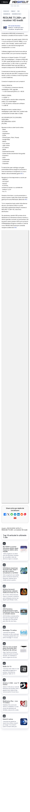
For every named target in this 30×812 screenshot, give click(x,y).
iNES (24, 686)
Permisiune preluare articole (15, 697)
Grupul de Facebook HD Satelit (15, 641)
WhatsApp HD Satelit (15, 647)
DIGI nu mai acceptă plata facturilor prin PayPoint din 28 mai (10, 405)
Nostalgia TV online (10, 387)
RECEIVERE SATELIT (16, 14)
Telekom (11, 686)
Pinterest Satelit (15, 666)
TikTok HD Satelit (15, 657)
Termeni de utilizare (15, 702)
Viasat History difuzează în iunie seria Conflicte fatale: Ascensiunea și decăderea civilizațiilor (15, 501)
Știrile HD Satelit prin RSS (15, 671)
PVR (18, 11)
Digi (4, 683)
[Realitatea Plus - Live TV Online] (23, 460)
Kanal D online (8, 476)
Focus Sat (6, 11)
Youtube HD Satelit (15, 652)
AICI (21, 173)
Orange (5, 686)
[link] (15, 308)
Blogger (17, 717)
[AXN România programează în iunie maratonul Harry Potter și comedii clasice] (23, 368)
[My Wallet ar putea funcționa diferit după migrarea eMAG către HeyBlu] (23, 306)
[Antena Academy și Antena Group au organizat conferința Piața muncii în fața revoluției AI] (15, 520)
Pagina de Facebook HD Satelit (15, 635)
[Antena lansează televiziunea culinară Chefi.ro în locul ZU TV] (23, 348)
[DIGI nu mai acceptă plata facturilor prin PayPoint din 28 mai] (23, 406)
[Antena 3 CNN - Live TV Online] (23, 442)
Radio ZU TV (7, 423)
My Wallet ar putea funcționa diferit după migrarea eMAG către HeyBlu (10, 306)
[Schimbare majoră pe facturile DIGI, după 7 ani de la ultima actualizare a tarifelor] (23, 327)
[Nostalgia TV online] (23, 389)
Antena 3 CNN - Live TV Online (11, 440)
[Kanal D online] (23, 478)
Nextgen (22, 683)
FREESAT (13, 11)
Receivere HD (7, 14)
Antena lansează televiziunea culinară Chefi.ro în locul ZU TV (10, 347)
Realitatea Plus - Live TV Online (10, 459)
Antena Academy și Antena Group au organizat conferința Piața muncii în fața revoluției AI (14, 509)
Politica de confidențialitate (15, 708)
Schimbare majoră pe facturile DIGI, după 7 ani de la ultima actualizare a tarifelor (10, 327)
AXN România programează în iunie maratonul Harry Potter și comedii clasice (11, 368)
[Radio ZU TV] (23, 426)
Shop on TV (7, 530)
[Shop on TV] (15, 539)
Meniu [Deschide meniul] (5, 2)
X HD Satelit (15, 662)
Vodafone (18, 686)
